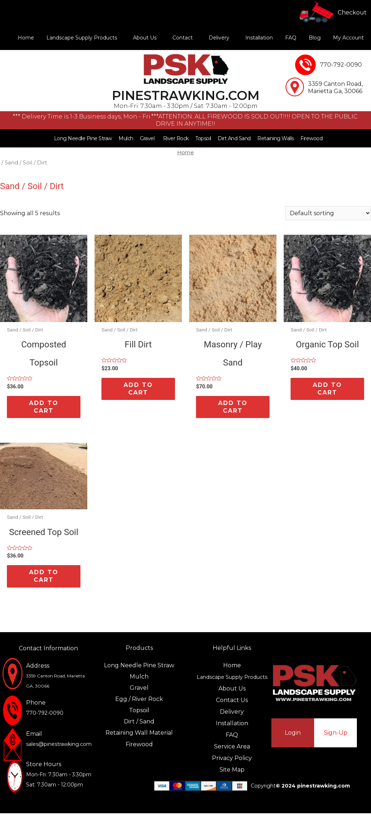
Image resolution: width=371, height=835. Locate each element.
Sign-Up (335, 732)
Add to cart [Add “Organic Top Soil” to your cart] (327, 388)
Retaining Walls (275, 138)
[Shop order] (328, 213)
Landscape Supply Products (81, 37)
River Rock (176, 138)
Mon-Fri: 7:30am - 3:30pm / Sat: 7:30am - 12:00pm (186, 106)
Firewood (311, 138)
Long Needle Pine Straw (83, 138)
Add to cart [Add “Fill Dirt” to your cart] (138, 388)
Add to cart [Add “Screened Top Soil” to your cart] (43, 576)
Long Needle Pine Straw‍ (139, 665)
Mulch (125, 138)
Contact (182, 37)
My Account (348, 37)
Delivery (219, 37)
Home (26, 37)
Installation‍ (232, 723)
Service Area (232, 746)
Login (293, 732)
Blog (315, 37)
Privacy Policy (232, 758)
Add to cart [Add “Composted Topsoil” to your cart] (43, 407)
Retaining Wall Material (139, 732)
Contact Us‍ (232, 700)
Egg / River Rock (139, 699)
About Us (145, 37)
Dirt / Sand (139, 721)
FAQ (290, 37)
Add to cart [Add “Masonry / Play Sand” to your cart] (232, 407)
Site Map (232, 769)
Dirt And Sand (234, 138)
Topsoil (203, 138)
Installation (259, 37)
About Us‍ (232, 688)
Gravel (147, 138)
